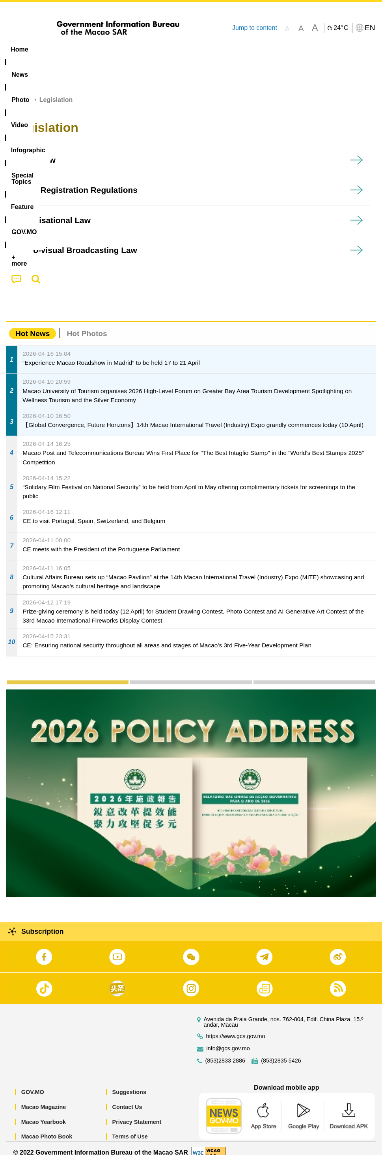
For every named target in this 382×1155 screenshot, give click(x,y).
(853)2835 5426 (281, 1052)
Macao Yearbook (43, 1113)
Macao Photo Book (47, 1128)
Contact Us (127, 1098)
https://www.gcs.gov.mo (235, 1028)
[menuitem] (50, 49)
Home (20, 91)
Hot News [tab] (32, 324)
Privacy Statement (137, 1113)
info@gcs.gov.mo (228, 1040)
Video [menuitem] (118, 49)
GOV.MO (32, 1083)
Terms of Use (130, 1128)
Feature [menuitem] (262, 49)
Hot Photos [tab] (87, 324)
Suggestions (129, 1083)
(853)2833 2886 (225, 1052)
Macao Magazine (43, 1098)
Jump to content (254, 27)
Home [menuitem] (19, 49)
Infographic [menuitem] (159, 49)
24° (341, 28)
